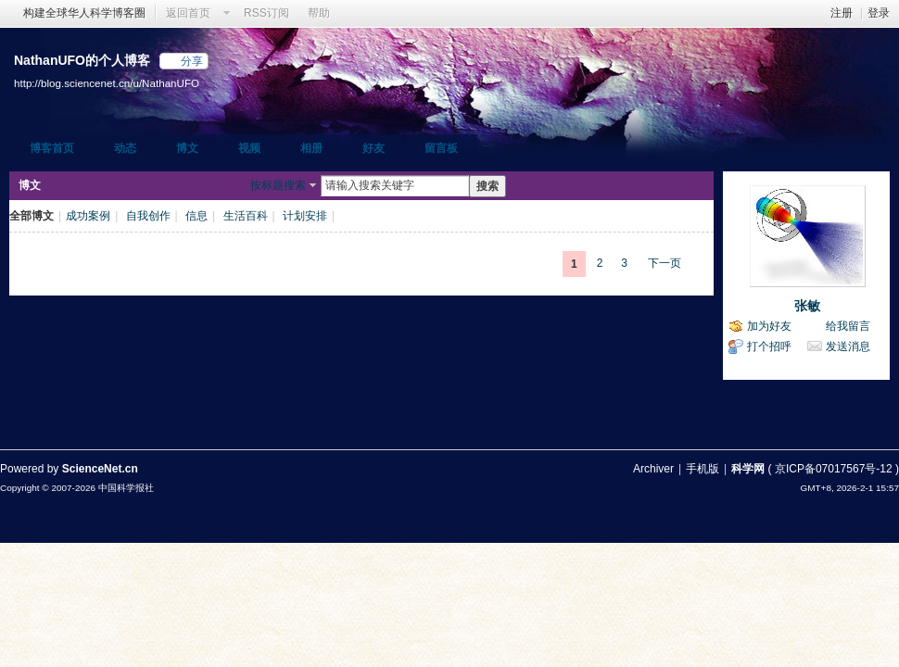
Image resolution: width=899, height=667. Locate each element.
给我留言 (848, 326)
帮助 (319, 12)
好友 (373, 148)
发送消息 (848, 346)
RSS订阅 (266, 12)
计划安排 (305, 215)
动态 (125, 148)
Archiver (653, 468)
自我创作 (148, 215)
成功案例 (88, 215)
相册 (311, 148)
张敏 (807, 305)
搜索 (487, 186)
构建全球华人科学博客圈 (84, 12)
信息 (196, 215)
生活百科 (245, 215)
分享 (192, 61)
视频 (249, 148)
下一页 (664, 263)
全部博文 (31, 215)
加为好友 (769, 326)
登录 (878, 12)
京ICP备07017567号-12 (834, 468)
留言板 (441, 148)
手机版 (702, 468)
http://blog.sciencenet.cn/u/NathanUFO (106, 83)
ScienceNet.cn (100, 468)
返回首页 (188, 12)
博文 (187, 148)
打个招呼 (769, 346)
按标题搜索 (278, 185)
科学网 (748, 468)
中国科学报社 (126, 488)
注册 (841, 12)
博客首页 (52, 148)
